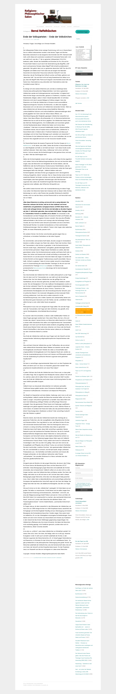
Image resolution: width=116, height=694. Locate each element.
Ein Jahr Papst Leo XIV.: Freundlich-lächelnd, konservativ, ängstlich (83, 159)
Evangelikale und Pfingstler (82, 281)
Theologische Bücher (80, 235)
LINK (87, 98)
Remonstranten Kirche (40, 268)
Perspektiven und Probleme (82, 379)
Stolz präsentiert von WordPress (33, 683)
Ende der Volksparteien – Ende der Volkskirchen (47, 36)
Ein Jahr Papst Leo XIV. (81, 541)
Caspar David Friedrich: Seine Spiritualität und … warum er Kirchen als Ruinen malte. (82, 627)
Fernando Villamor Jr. (41, 685)
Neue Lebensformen (80, 367)
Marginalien (78, 360)
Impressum (76, 26)
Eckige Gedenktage (80, 278)
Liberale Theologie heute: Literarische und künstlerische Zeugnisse (82, 355)
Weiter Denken (79, 446)
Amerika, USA (79, 210)
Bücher (63, 26)
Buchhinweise (78, 229)
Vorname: (77, 467)
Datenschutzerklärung (81, 597)
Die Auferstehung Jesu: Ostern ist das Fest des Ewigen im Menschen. (84, 616)
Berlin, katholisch (79, 222)
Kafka (76, 321)
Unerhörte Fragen (82, 32)
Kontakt (69, 26)
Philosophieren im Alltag (81, 392)
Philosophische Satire (80, 395)
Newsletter (49, 26)
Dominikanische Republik (81, 269)
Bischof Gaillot (79, 226)
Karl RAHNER (79, 337)
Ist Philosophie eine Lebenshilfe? (83, 315)
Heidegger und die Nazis (81, 303)
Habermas (78, 299)
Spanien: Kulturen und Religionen (83, 405)
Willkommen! (40, 26)
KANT (77, 330)
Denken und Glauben (80, 254)
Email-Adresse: (79, 478)
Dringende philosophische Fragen (83, 272)
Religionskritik (78, 399)
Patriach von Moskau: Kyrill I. (82, 376)
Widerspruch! (78, 450)
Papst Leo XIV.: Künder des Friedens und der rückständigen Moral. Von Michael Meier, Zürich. (83, 177)
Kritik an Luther (79, 340)
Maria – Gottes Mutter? (81, 364)
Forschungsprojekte (80, 285)
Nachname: (78, 473)
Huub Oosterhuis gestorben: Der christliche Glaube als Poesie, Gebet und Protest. (83, 635)
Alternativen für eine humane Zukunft (45, 557)
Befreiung (77, 213)
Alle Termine (78, 103)
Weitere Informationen (81, 93)
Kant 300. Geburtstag (80, 333)
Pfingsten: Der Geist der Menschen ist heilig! (82, 85)
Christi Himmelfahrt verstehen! (80, 502)
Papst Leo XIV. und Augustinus (83, 370)
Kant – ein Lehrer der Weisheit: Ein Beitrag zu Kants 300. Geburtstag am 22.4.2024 (83, 672)
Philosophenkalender (80, 383)
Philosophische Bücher (81, 232)
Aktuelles (57, 26)
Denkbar (58, 557)
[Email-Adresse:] (84, 71)
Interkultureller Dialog (80, 306)
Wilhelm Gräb (44, 266)
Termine (77, 411)
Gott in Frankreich (79, 296)
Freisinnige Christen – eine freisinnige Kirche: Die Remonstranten (82, 291)
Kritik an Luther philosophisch (82, 343)
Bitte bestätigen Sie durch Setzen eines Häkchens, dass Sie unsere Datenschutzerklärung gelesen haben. (83, 485)
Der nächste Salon (80, 265)
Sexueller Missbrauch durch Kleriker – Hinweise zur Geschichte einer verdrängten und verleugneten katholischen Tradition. (84, 645)
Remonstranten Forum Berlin (82, 402)
